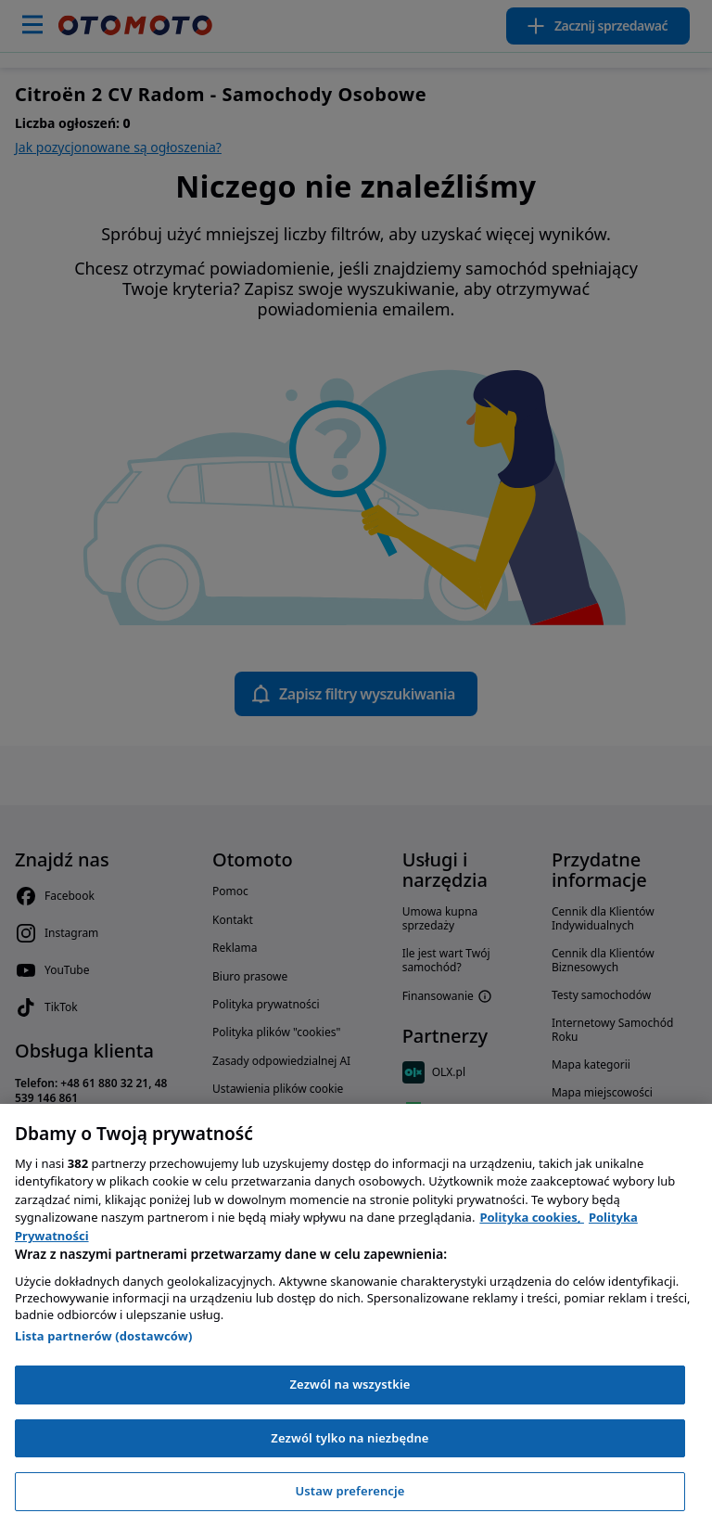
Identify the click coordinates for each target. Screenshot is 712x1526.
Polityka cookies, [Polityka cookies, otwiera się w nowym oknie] (531, 1217)
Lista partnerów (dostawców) (104, 1335)
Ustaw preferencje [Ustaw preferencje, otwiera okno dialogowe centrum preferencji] (349, 1490)
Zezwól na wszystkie (349, 1384)
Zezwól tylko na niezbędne (349, 1438)
